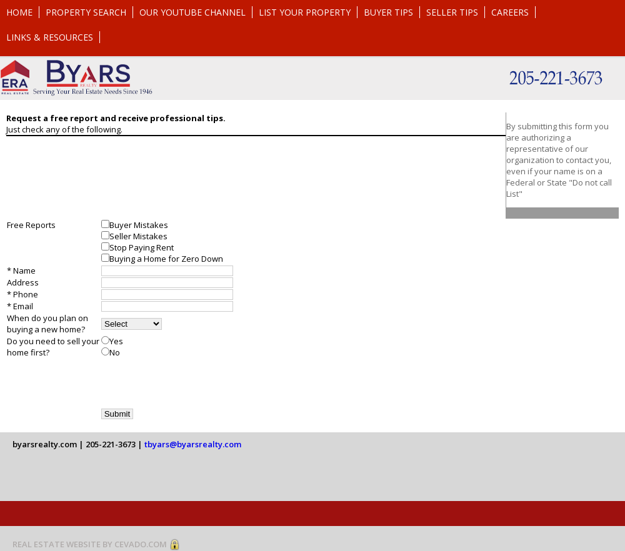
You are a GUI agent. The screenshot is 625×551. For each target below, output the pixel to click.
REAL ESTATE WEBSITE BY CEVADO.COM (89, 544)
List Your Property (305, 12)
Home (19, 12)
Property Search (86, 12)
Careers (510, 12)
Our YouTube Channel (192, 12)
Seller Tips (452, 12)
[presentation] (196, 383)
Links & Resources (49, 37)
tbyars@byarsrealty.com (192, 444)
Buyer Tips (388, 12)
